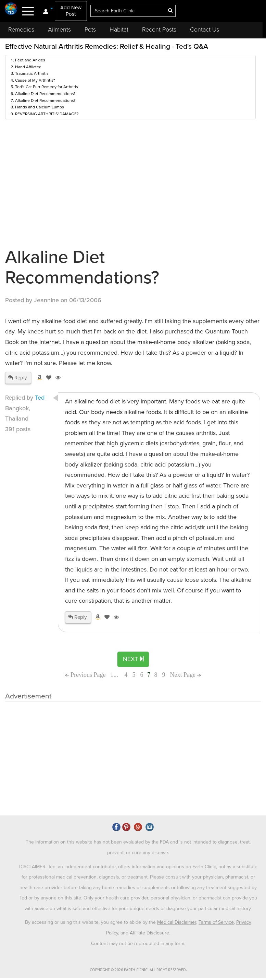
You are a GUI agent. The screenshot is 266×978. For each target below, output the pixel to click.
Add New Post (70, 10)
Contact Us (204, 29)
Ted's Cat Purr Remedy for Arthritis (46, 86)
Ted (40, 397)
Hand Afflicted (28, 66)
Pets (90, 29)
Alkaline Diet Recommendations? (45, 93)
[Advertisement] (130, 757)
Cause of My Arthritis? (35, 80)
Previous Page (85, 674)
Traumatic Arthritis (32, 73)
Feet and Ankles (30, 60)
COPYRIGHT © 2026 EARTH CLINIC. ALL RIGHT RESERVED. (138, 970)
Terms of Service (216, 922)
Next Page (185, 674)
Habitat (119, 29)
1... (115, 674)
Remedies (21, 29)
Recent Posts (159, 29)
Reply (17, 378)
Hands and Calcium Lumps (39, 107)
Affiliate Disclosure (149, 933)
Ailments (59, 29)
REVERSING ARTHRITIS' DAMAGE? (47, 113)
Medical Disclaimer (176, 922)
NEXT (133, 659)
